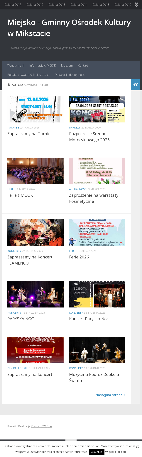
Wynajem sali (15, 65)
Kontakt (83, 65)
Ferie (10, 189)
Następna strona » (110, 395)
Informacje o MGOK (42, 65)
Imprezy (74, 127)
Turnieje (13, 127)
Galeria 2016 (34, 5)
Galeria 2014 (78, 5)
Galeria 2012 (122, 5)
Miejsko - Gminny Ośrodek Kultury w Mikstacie (69, 27)
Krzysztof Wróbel (41, 426)
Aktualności (78, 189)
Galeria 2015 (56, 5)
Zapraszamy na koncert (29, 374)
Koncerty (14, 251)
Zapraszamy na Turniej (29, 133)
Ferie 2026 (79, 257)
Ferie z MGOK (20, 195)
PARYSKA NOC (20, 318)
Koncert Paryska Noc (89, 318)
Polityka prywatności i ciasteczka (28, 75)
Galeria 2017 (12, 5)
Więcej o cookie (115, 451)
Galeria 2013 (100, 5)
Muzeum (67, 65)
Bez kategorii (17, 368)
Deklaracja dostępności (70, 75)
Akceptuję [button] (96, 451)
